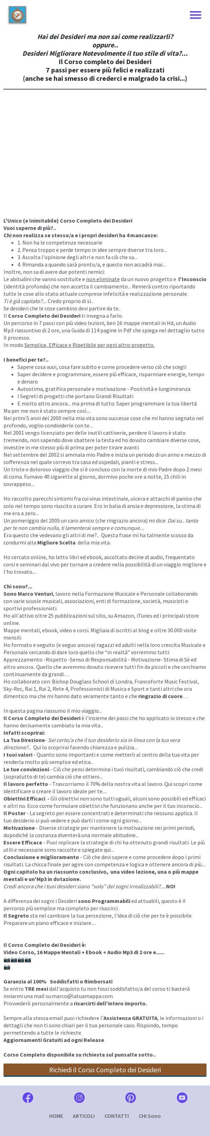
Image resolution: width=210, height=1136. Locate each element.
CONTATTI (116, 1115)
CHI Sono (150, 1115)
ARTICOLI (84, 1115)
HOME (56, 1115)
